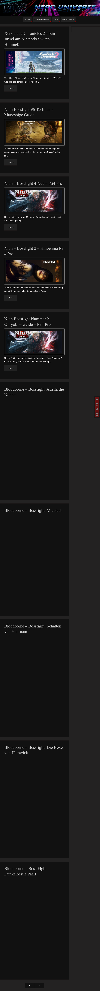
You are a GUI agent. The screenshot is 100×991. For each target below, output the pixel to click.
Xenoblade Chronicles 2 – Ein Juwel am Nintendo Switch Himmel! (29, 39)
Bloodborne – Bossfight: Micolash (33, 510)
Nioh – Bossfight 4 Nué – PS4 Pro (33, 183)
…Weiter (10, 88)
